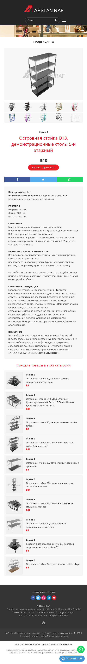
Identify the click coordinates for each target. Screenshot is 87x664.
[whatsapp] (70, 179)
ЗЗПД (79, 633)
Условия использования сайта (58, 633)
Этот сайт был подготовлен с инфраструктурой (43, 644)
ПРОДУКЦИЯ (43, 41)
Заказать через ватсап (43, 167)
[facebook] (17, 179)
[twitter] (43, 179)
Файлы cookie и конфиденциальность (22, 633)
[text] (40, 20)
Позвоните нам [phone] (74, 658)
